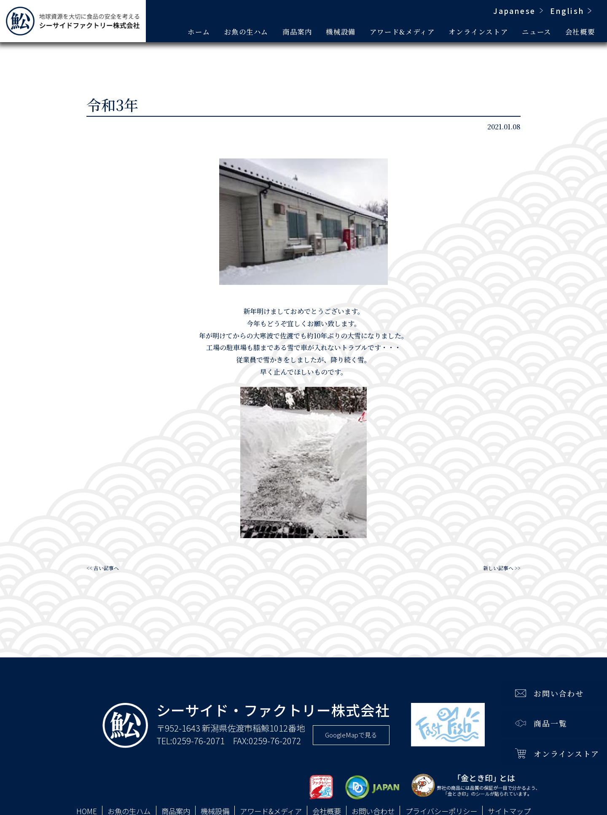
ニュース (536, 32)
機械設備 (341, 32)
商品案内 (297, 32)
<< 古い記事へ (102, 567)
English (567, 10)
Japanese (514, 10)
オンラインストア (478, 32)
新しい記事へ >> (502, 567)
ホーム (199, 32)
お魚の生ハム (246, 32)
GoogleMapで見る (351, 734)
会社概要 (580, 32)
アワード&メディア (402, 32)
